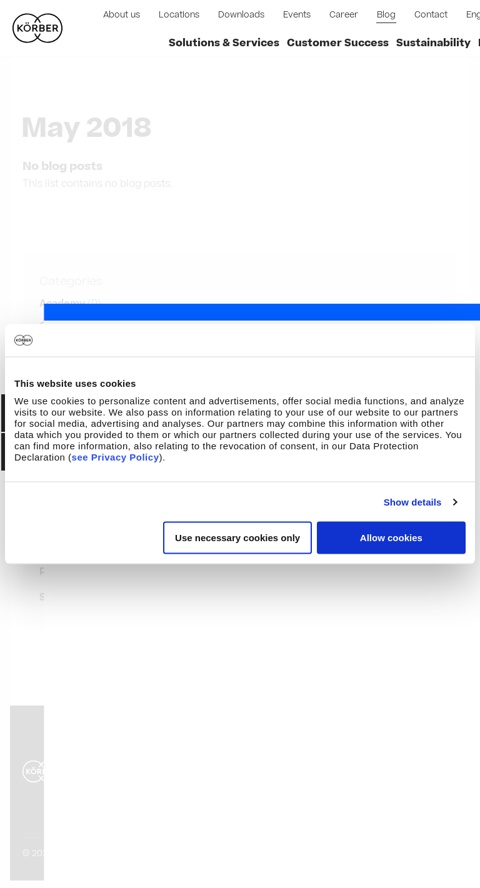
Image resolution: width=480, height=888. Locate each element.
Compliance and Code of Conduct (169, 783)
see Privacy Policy (115, 457)
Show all (59, 597)
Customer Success (338, 43)
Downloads (241, 15)
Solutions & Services (224, 43)
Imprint (108, 735)
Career (343, 15)
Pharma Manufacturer (93, 572)
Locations (179, 15)
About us (121, 15)
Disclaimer (167, 735)
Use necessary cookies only (237, 537)
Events (297, 15)
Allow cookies (391, 537)
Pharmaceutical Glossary (147, 807)
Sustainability (433, 43)
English (430, 772)
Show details (413, 501)
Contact (431, 15)
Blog (386, 15)
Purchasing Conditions (143, 759)
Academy (62, 304)
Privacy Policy (240, 735)
